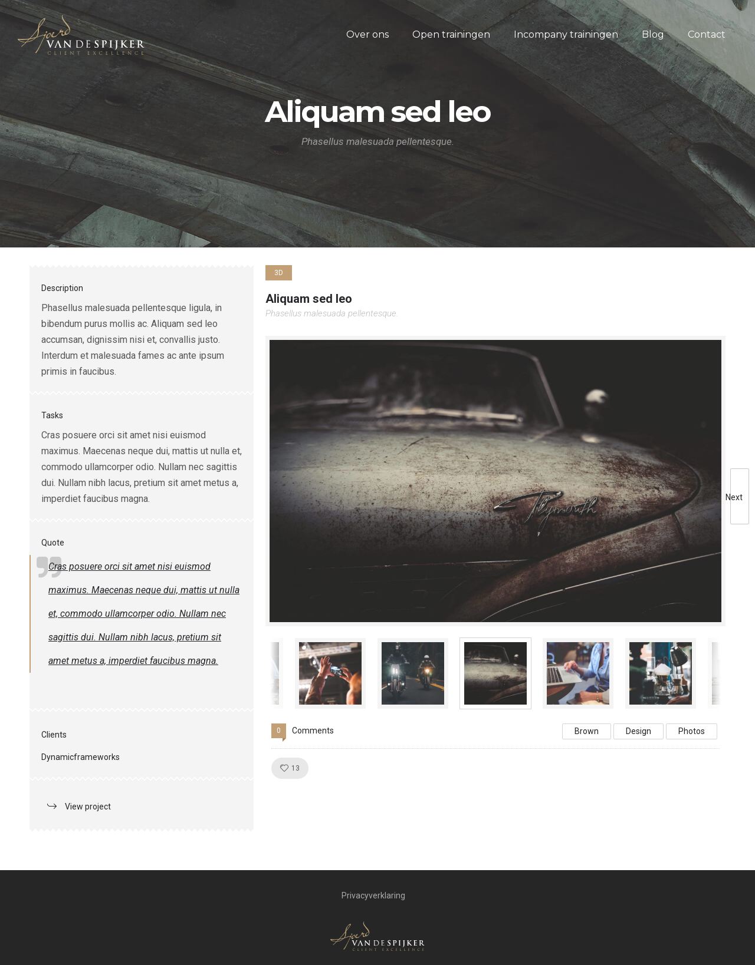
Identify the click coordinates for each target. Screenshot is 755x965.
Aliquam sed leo (308, 299)
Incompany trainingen (566, 34)
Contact (707, 34)
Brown (587, 731)
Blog (653, 34)
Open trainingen (451, 34)
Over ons (367, 34)
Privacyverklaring (373, 895)
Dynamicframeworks (80, 757)
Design (638, 731)
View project (88, 806)
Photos (691, 731)
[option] (495, 481)
